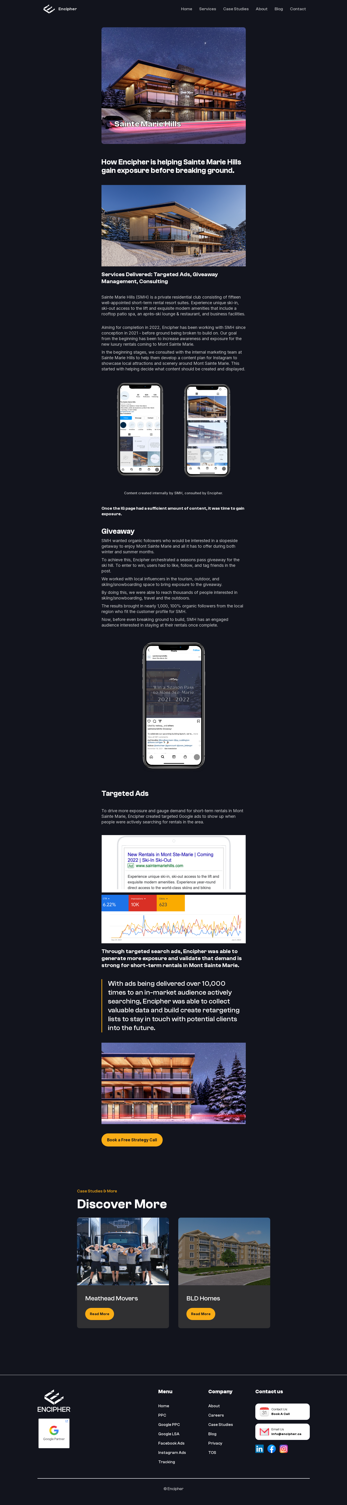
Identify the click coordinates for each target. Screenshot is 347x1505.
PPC (162, 1415)
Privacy (215, 1443)
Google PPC (169, 1424)
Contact (298, 9)
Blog (279, 9)
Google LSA (168, 1434)
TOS (212, 1452)
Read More (99, 1314)
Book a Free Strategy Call (132, 1140)
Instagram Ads (172, 1452)
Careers (216, 1415)
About (262, 9)
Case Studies (236, 9)
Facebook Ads (171, 1443)
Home (186, 9)
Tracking (166, 1462)
